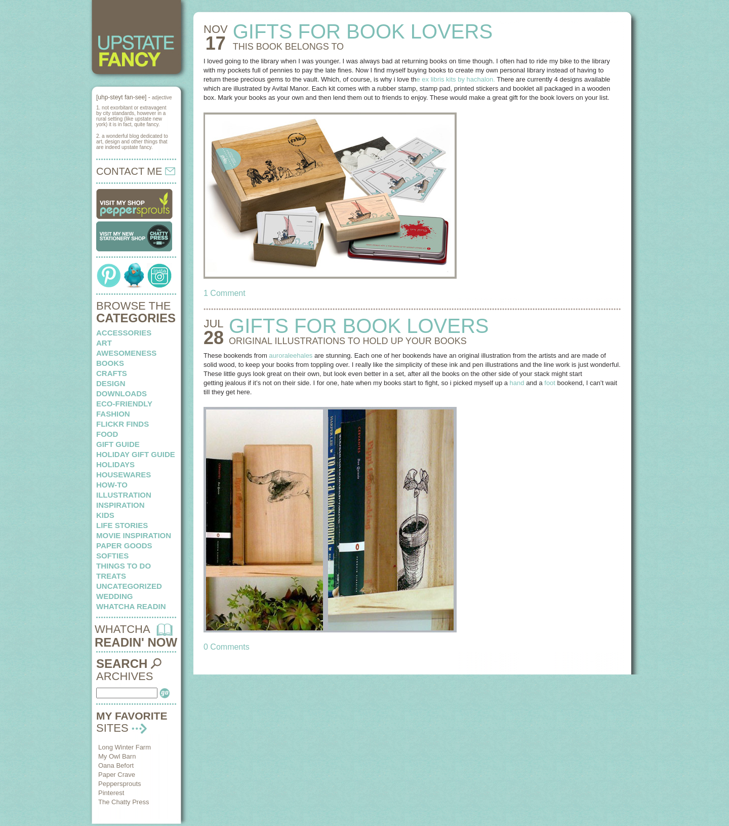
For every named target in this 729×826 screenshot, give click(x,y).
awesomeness (126, 353)
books (110, 363)
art (104, 343)
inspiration (120, 505)
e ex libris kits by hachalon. (456, 79)
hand (517, 383)
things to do (123, 565)
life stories (122, 525)
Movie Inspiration (133, 535)
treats (111, 576)
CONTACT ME (135, 171)
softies (112, 555)
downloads (121, 393)
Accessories (123, 332)
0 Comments (227, 647)
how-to (112, 484)
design (111, 383)
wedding (114, 596)
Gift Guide (118, 444)
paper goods (124, 545)
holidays (115, 464)
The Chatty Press (123, 802)
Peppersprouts (119, 783)
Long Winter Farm (124, 747)
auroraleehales (290, 355)
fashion (113, 413)
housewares (123, 474)
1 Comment (225, 293)
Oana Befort (116, 765)
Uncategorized (129, 586)
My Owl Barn (117, 756)
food (107, 434)
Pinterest (111, 793)
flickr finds (122, 424)
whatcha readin (131, 606)
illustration (123, 495)
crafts (111, 373)
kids (105, 515)
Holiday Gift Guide (135, 454)
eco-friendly (124, 403)
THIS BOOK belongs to (288, 47)
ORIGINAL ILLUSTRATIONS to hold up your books (348, 341)
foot (549, 383)
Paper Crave (116, 774)
